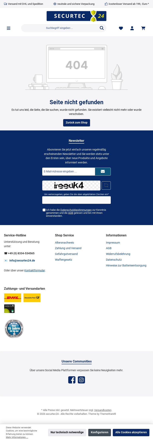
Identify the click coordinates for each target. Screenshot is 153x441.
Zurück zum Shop (76, 122)
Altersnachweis (64, 242)
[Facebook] (71, 379)
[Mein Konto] (132, 28)
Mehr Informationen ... (17, 437)
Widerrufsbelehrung (118, 254)
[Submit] (103, 172)
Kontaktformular (34, 270)
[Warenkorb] (144, 28)
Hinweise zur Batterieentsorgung (126, 265)
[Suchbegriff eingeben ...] (59, 28)
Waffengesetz (63, 259)
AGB (70, 212)
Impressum (113, 242)
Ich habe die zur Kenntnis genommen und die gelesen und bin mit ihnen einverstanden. (76, 212)
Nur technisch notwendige (67, 432)
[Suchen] (101, 28)
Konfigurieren (99, 432)
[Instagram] (81, 379)
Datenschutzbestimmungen (76, 209)
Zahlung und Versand (68, 248)
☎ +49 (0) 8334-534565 (19, 253)
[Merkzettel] (121, 28)
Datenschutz (114, 259)
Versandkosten (102, 410)
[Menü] (8, 28)
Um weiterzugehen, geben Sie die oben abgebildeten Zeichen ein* (76, 194)
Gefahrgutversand (66, 254)
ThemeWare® (108, 413)
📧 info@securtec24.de (19, 260)
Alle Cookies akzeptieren (131, 432)
